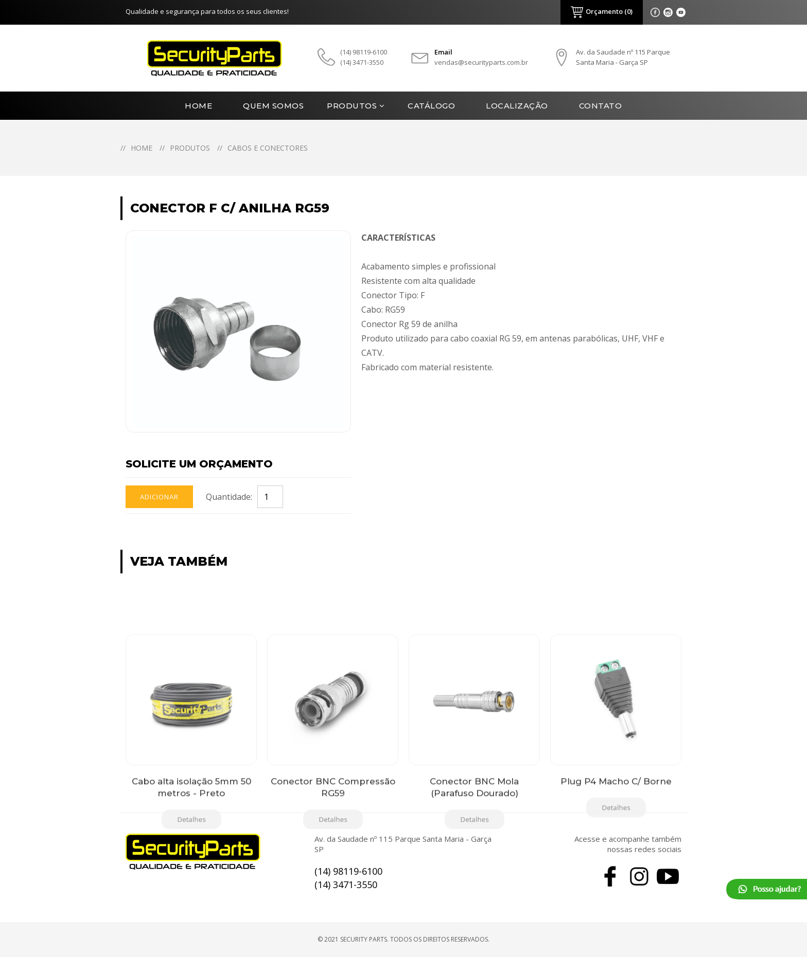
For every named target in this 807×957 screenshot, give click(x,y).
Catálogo (431, 106)
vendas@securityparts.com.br (481, 62)
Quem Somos (273, 106)
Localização (517, 106)
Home (198, 106)
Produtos (352, 106)
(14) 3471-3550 (361, 62)
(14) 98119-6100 (363, 52)
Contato (600, 106)
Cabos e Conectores (267, 148)
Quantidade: (229, 496)
